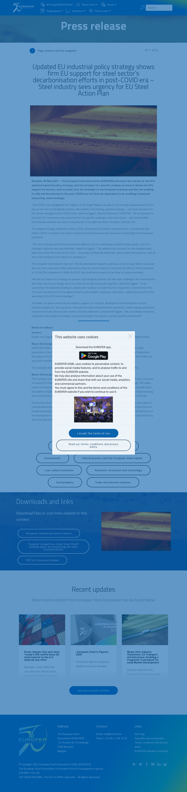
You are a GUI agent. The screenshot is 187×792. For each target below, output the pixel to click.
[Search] (159, 8)
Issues (107, 4)
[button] (87, 50)
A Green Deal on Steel (116, 450)
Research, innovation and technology (118, 474)
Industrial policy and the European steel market (112, 462)
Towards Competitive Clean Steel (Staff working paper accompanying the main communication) (53, 552)
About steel (85, 4)
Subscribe (140, 747)
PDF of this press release (42, 563)
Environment (53, 462)
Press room (98, 11)
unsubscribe (157, 747)
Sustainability (65, 486)
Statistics (74, 11)
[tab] (87, 50)
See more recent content (94, 694)
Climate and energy (69, 450)
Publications (50, 11)
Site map (140, 742)
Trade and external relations (113, 486)
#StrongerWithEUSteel (56, 4)
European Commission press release (49, 537)
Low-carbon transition (59, 474)
